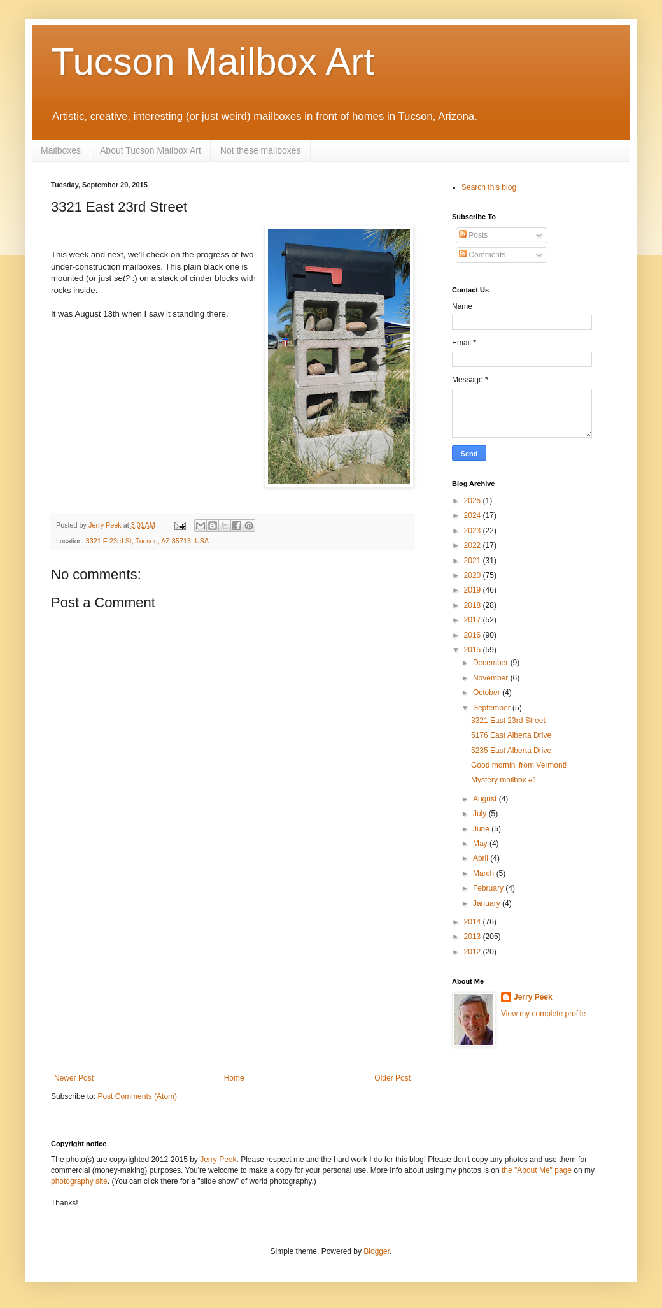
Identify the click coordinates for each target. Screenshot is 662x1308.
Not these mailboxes (260, 150)
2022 (473, 545)
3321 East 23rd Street (508, 720)
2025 (473, 500)
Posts (473, 235)
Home (234, 1078)
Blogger (376, 1251)
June (482, 828)
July (481, 813)
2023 (473, 530)
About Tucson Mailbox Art (150, 150)
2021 (473, 560)
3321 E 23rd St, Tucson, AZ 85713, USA (147, 541)
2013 (473, 936)
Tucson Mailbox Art (212, 61)
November (492, 677)
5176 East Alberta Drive (511, 735)
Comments (482, 254)
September (492, 707)
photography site (79, 1181)
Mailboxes (61, 150)
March (484, 873)
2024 (473, 515)
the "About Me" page (537, 1170)
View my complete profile (543, 1013)
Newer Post (74, 1078)
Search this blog (488, 187)
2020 (473, 575)
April (481, 858)
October (487, 692)
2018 (473, 605)
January (487, 903)
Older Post (392, 1078)
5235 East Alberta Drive (511, 750)
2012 (473, 951)
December (492, 662)
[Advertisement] (232, 978)
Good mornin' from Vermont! (519, 765)
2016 (473, 635)
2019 (473, 590)
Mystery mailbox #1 (504, 779)
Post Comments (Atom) (137, 1096)
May (481, 843)
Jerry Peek (533, 997)
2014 (473, 921)
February (489, 888)
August (486, 798)
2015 (473, 649)
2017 (473, 619)
